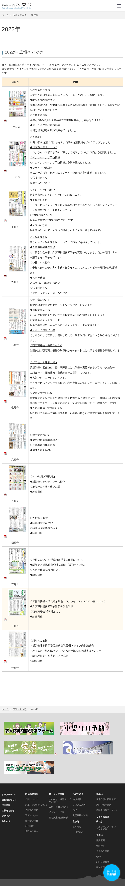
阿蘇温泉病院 (31, 767)
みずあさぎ (78, 767)
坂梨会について (9, 773)
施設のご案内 (31, 804)
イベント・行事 (56, 785)
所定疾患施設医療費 (58, 790)
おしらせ (6, 794)
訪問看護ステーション (107, 783)
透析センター (31, 788)
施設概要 (77, 772)
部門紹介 (29, 799)
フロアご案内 (79, 778)
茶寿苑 (99, 808)
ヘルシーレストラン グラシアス (106, 801)
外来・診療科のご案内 (36, 778)
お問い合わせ (102, 835)
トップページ (8, 767)
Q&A (75, 783)
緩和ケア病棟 (31, 794)
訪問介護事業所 (103, 778)
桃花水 (99, 794)
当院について (31, 772)
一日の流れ (78, 805)
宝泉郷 (76, 794)
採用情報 (6, 778)
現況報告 (100, 840)
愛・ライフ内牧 (56, 767)
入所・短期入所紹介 (58, 780)
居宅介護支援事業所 (106, 772)
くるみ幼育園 (102, 790)
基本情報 (77, 800)
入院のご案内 (31, 783)
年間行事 (100, 819)
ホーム (5, 15)
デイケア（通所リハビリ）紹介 (60, 773)
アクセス (6, 789)
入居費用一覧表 (80, 788)
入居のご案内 (102, 824)
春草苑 (99, 767)
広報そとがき (20, 15)
